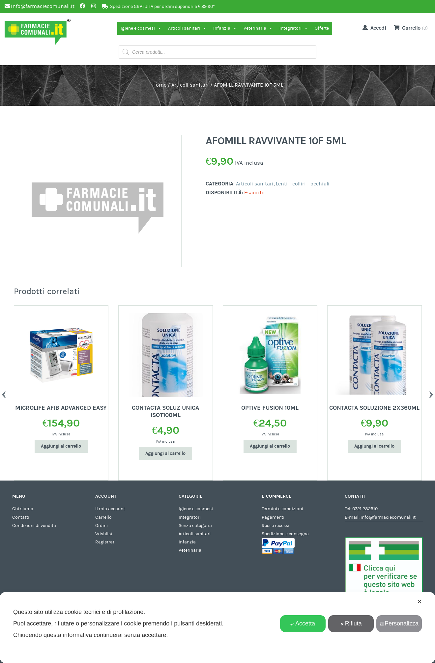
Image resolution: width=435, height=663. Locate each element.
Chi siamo (22, 508)
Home (159, 85)
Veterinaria (258, 28)
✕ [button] (419, 601)
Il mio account (110, 508)
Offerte (322, 28)
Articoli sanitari (187, 28)
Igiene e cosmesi (141, 28)
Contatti (20, 517)
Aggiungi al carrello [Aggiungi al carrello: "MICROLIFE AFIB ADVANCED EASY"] (61, 446)
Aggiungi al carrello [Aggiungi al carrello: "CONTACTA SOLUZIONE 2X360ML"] (374, 446)
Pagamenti (273, 517)
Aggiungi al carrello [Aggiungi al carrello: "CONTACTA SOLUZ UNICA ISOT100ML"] (165, 453)
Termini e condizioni (282, 508)
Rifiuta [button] (351, 623)
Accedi (373, 28)
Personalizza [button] (399, 623)
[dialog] (217, 627)
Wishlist (103, 534)
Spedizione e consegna (285, 534)
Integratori (293, 28)
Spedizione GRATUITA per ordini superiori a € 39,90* (162, 6)
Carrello (103, 517)
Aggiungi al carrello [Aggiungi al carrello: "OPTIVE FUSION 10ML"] (270, 446)
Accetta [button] (302, 623)
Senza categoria (195, 525)
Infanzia (225, 28)
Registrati (105, 542)
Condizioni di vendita (34, 525)
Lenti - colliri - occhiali (303, 184)
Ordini (101, 525)
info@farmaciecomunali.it (388, 517)
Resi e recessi (275, 525)
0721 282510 (365, 508)
